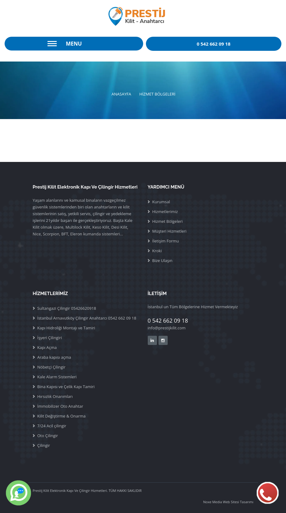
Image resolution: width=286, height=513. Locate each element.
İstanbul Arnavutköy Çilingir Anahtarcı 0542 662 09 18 (86, 318)
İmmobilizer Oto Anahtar (60, 406)
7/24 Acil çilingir (52, 426)
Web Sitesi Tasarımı (237, 502)
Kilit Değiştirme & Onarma (61, 416)
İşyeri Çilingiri (49, 337)
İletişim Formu (165, 241)
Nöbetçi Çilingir (51, 367)
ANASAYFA (121, 94)
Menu (74, 43)
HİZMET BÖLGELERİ (157, 94)
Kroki (157, 250)
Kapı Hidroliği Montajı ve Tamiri (66, 328)
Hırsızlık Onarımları (55, 396)
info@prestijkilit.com (167, 328)
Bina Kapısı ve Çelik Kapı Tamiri (66, 386)
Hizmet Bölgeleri (167, 221)
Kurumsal (161, 201)
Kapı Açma (47, 347)
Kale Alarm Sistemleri (57, 377)
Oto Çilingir (47, 435)
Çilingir (43, 445)
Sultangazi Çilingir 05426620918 (66, 308)
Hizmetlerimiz (165, 211)
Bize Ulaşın (162, 260)
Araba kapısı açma (54, 357)
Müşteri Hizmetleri (169, 231)
